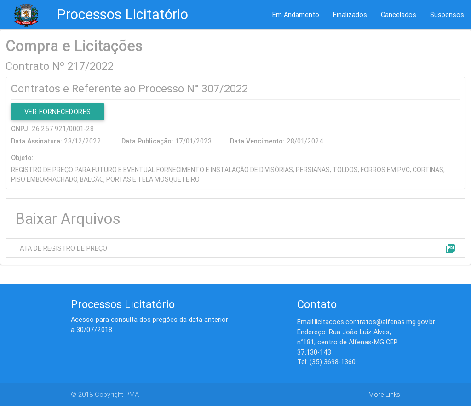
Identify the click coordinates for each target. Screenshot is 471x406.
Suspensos (447, 14)
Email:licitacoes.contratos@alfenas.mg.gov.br (366, 321)
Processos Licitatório (122, 14)
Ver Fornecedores (57, 111)
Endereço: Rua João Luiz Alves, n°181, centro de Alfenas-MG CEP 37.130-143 (347, 341)
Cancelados (398, 14)
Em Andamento (295, 14)
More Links (384, 394)
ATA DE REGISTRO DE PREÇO (63, 248)
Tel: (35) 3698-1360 (326, 361)
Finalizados (350, 14)
